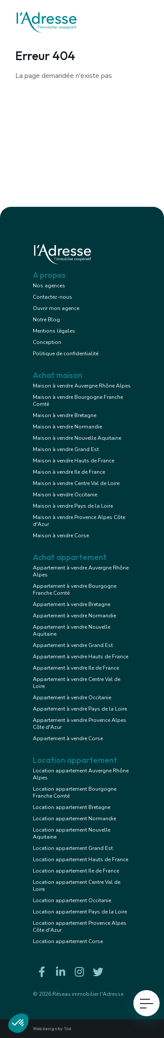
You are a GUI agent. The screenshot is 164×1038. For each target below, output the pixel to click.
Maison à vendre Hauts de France (73, 460)
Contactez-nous (52, 296)
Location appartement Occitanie (72, 900)
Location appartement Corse (68, 941)
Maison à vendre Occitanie (65, 494)
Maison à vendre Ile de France (69, 471)
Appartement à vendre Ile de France (76, 667)
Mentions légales (54, 330)
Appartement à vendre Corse (68, 738)
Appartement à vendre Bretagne (71, 604)
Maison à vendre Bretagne (64, 415)
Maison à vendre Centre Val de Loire (76, 483)
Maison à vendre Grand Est (66, 449)
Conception (47, 342)
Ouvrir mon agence (56, 308)
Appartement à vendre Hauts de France (80, 656)
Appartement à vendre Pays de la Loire (80, 708)
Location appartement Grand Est (73, 848)
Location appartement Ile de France (76, 870)
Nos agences (49, 285)
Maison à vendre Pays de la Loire (73, 505)
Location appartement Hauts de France (80, 859)
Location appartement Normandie (74, 818)
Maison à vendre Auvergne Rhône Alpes (82, 385)
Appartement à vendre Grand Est (73, 645)
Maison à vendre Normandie (67, 426)
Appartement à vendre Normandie (74, 615)
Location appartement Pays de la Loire (80, 911)
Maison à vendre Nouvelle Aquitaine (77, 438)
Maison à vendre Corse (61, 535)
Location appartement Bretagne (71, 807)
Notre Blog (46, 319)
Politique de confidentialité (65, 353)
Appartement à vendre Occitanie (72, 697)
